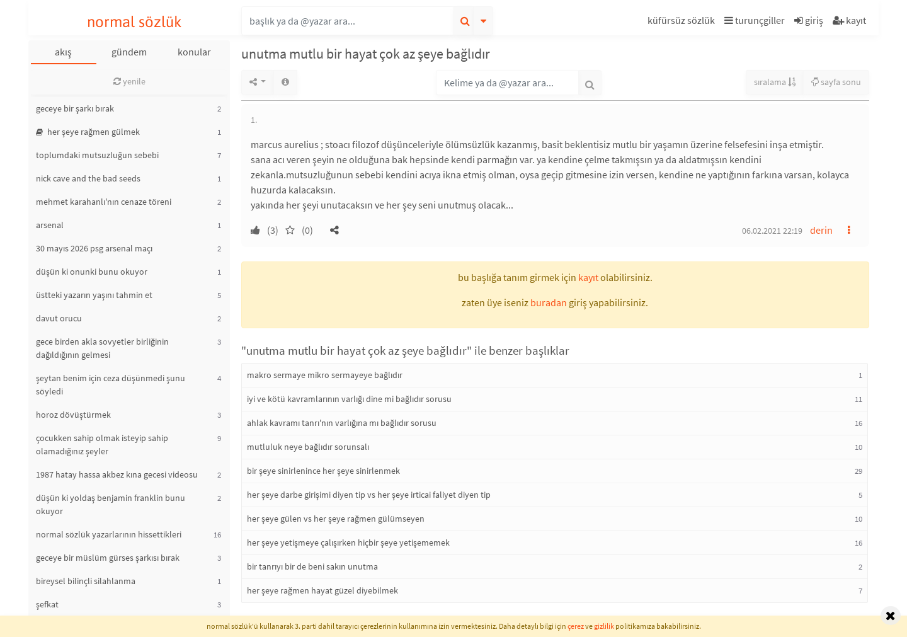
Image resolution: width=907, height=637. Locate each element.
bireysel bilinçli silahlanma (85, 581)
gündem (129, 51)
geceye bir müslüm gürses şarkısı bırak (108, 557)
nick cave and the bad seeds (88, 178)
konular (194, 51)
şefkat (47, 604)
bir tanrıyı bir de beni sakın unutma (312, 566)
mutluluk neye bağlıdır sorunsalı (308, 446)
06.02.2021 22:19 (772, 230)
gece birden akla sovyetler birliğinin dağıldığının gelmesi (102, 348)
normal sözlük (134, 21)
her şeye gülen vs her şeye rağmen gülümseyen (336, 518)
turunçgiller (754, 20)
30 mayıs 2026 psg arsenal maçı (94, 248)
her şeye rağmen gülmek (88, 131)
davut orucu (59, 318)
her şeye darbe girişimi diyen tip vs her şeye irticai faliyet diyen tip (369, 494)
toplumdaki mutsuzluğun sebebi (97, 155)
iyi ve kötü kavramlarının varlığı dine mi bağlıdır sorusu (349, 399)
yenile (129, 81)
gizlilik (604, 626)
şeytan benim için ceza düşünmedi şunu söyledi (110, 384)
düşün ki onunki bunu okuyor (91, 271)
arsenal (50, 225)
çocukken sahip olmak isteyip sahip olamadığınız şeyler (102, 444)
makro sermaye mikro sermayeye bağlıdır (324, 375)
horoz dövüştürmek (73, 414)
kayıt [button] (588, 277)
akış (63, 51)
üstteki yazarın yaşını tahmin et (94, 295)
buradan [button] (548, 302)
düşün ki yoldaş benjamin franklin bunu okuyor (110, 504)
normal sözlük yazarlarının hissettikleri (108, 534)
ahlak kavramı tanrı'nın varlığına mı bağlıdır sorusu (341, 422)
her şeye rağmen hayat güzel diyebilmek (322, 590)
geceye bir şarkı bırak (75, 108)
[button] (682, 22)
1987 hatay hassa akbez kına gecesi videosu (117, 474)
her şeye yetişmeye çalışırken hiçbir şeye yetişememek (348, 542)
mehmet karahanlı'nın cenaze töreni (103, 201)
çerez (576, 626)
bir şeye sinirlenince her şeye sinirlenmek (323, 470)
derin (821, 230)
